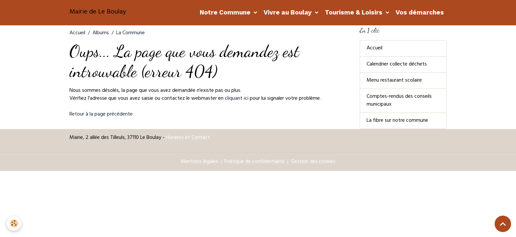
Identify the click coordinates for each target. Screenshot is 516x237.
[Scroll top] (503, 224)
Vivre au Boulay (288, 12)
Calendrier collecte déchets (397, 64)
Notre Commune (226, 12)
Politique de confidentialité (254, 162)
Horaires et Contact (188, 138)
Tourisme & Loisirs (354, 12)
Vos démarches (420, 12)
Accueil (77, 33)
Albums (100, 33)
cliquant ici (236, 99)
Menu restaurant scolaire (394, 81)
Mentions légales (199, 162)
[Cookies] (14, 223)
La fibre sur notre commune (397, 121)
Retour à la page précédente (101, 114)
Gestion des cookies (313, 162)
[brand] (97, 12)
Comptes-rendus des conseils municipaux (399, 101)
